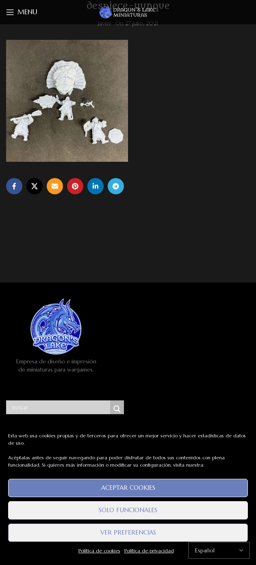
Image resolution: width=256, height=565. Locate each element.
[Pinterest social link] (75, 186)
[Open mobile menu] (21, 12)
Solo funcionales (128, 510)
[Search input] (60, 407)
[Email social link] (55, 186)
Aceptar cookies (128, 487)
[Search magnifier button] (117, 408)
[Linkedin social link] (95, 186)
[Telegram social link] (116, 186)
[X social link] (34, 186)
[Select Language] (219, 550)
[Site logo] (128, 11)
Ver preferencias (128, 532)
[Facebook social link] (14, 186)
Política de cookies (99, 551)
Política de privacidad (149, 551)
